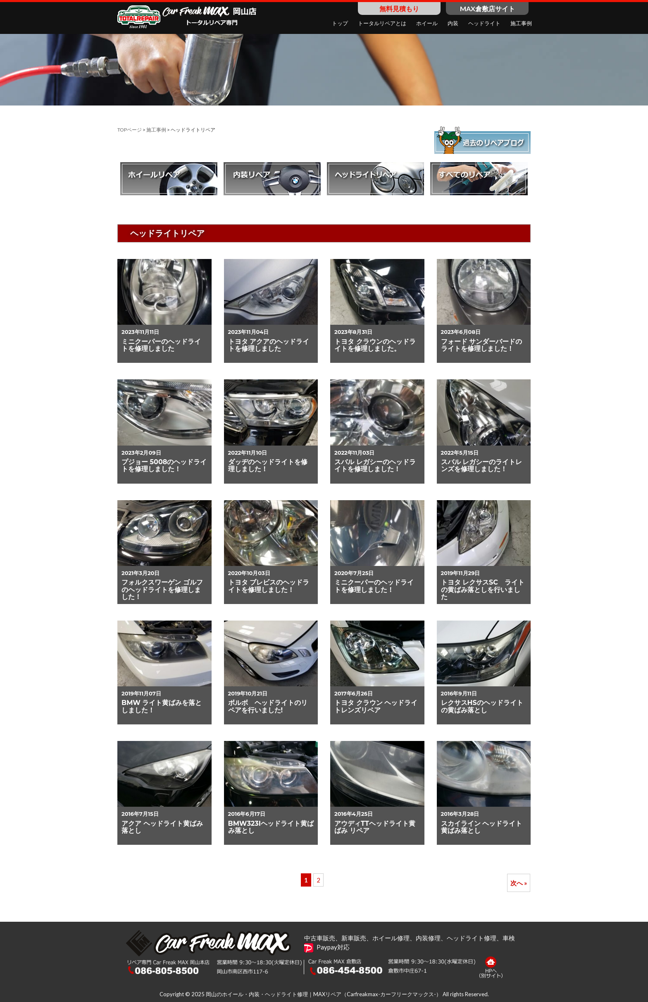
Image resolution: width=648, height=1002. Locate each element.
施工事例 (156, 130)
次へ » (518, 883)
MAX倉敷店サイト (487, 8)
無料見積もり (399, 8)
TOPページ (129, 130)
